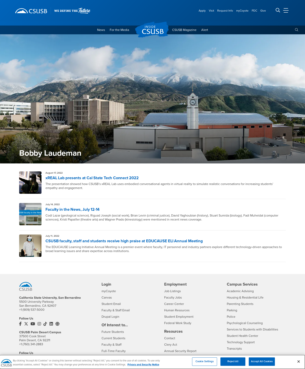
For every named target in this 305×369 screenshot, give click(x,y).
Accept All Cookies (262, 364)
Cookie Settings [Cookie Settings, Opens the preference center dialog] (204, 364)
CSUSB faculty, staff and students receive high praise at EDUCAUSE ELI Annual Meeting (124, 241)
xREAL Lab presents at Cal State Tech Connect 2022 (91, 178)
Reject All (232, 364)
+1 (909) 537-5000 (31, 310)
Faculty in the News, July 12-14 (72, 209)
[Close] (298, 364)
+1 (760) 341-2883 (31, 344)
